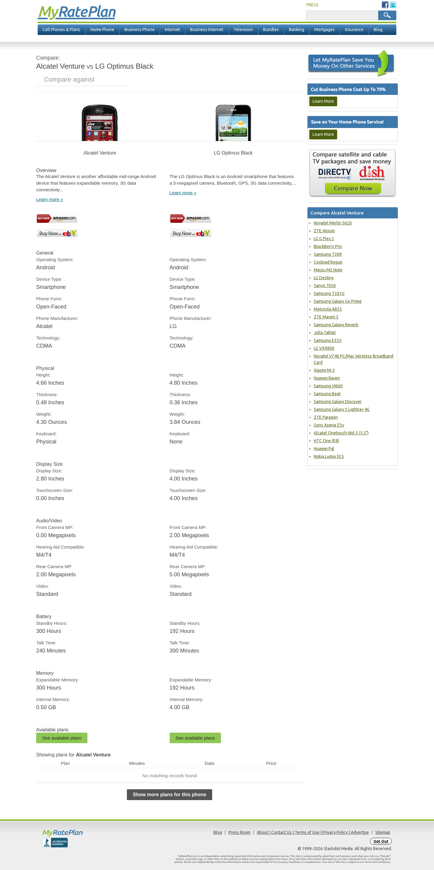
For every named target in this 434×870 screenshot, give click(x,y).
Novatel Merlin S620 (333, 223)
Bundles (271, 29)
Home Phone (102, 29)
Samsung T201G (329, 293)
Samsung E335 (327, 340)
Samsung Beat (327, 393)
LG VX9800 (324, 348)
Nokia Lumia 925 (329, 456)
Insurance (354, 29)
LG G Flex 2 (324, 238)
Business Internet (206, 29)
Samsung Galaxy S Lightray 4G (342, 409)
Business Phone (139, 29)
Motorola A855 (328, 309)
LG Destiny (324, 277)
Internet (172, 29)
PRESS (313, 4)
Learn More (323, 101)
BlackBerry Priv (328, 246)
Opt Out (380, 841)
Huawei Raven (327, 378)
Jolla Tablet (325, 332)
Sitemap (382, 832)
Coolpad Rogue (328, 262)
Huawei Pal (324, 448)
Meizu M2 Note (328, 270)
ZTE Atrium (324, 230)
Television (243, 29)
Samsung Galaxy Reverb (336, 324)
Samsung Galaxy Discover (338, 401)
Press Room (239, 832)
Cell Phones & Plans (61, 29)
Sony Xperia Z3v (329, 425)
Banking (296, 29)
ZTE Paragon (326, 417)
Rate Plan (76, 11)
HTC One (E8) (326, 440)
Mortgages (324, 29)
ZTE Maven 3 (326, 317)
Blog (378, 29)
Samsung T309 (328, 254)
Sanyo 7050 (325, 285)
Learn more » (49, 199)
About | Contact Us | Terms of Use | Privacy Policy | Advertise (313, 832)
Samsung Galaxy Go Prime (338, 301)
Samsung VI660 (328, 385)
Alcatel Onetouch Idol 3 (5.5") (341, 432)
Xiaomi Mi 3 (324, 370)
